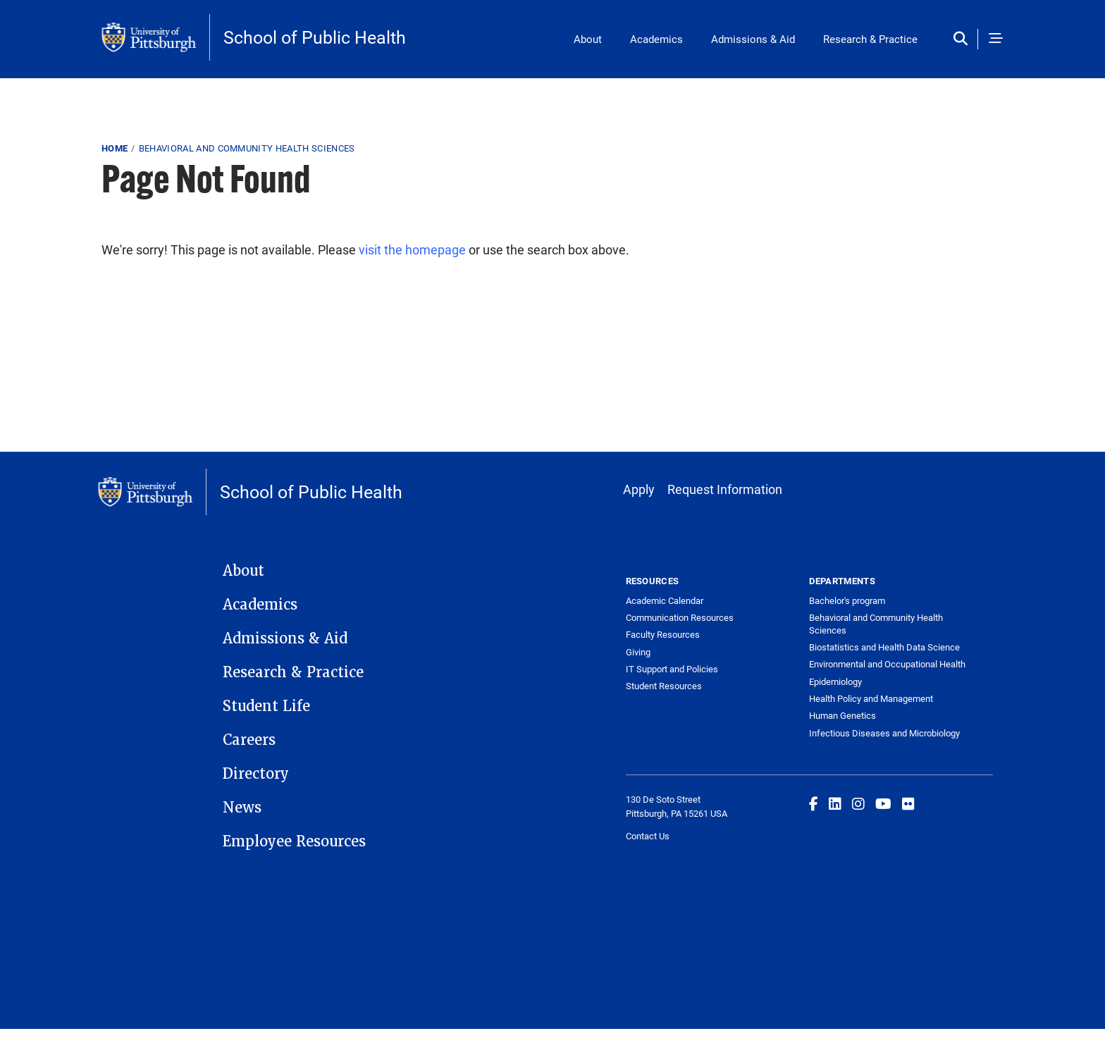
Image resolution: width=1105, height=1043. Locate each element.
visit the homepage (412, 249)
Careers (249, 740)
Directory (256, 774)
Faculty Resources (663, 634)
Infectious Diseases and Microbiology (884, 733)
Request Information (724, 489)
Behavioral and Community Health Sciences (247, 148)
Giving (638, 652)
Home (114, 148)
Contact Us (647, 835)
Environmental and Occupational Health (887, 664)
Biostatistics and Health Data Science (884, 647)
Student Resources (664, 685)
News (242, 807)
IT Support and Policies (672, 668)
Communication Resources (680, 617)
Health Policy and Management (871, 698)
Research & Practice (870, 39)
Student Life (266, 706)
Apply (639, 489)
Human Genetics (842, 715)
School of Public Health (314, 37)
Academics (656, 39)
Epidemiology (835, 681)
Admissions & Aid (753, 39)
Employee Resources (294, 841)
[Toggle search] (963, 39)
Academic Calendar (664, 600)
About (588, 39)
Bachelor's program (847, 600)
